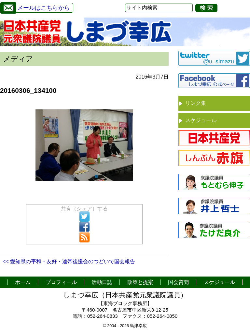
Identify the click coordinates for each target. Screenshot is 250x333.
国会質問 (178, 282)
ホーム (23, 282)
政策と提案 (140, 282)
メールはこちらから (35, 7)
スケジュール (200, 120)
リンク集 (195, 103)
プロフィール (61, 282)
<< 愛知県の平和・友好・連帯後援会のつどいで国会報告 (69, 261)
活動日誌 (101, 282)
